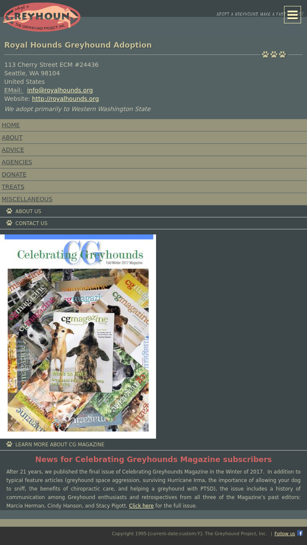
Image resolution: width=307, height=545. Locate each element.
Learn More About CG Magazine (59, 445)
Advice (13, 149)
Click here (141, 506)
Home (11, 125)
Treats (13, 186)
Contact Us (31, 223)
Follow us (284, 533)
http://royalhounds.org (65, 98)
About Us (28, 211)
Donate (14, 174)
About (12, 137)
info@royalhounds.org (60, 90)
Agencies (17, 162)
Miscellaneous (27, 199)
